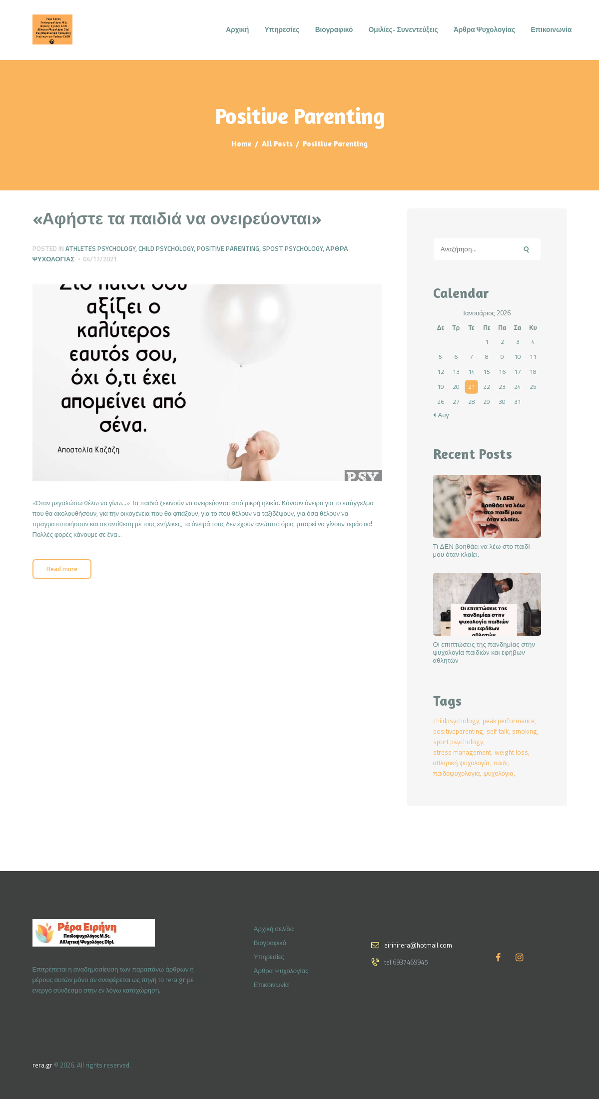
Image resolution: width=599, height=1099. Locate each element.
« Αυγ (441, 415)
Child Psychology (166, 248)
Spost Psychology (292, 248)
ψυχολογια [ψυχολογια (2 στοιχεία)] (498, 773)
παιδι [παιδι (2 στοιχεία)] (500, 763)
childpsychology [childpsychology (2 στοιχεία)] (456, 721)
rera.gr (42, 1065)
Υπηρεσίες (269, 957)
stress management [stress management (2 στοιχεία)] (462, 752)
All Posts (277, 143)
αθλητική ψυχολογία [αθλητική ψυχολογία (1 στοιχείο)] (461, 763)
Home (241, 143)
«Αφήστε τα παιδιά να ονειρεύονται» (177, 218)
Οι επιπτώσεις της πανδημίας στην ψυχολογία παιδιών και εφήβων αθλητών (484, 653)
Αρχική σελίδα (274, 929)
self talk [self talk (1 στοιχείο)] (498, 731)
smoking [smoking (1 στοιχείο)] (524, 731)
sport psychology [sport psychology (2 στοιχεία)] (458, 742)
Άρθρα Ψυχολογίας (281, 971)
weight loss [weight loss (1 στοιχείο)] (511, 752)
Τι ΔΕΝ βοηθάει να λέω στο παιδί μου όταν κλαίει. (481, 551)
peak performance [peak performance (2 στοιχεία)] (509, 721)
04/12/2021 (100, 259)
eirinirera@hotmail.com (418, 945)
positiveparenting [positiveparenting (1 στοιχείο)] (458, 731)
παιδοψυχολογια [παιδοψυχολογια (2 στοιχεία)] (456, 773)
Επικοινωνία (271, 985)
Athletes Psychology (100, 248)
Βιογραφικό (270, 943)
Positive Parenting (228, 248)
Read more (61, 569)
